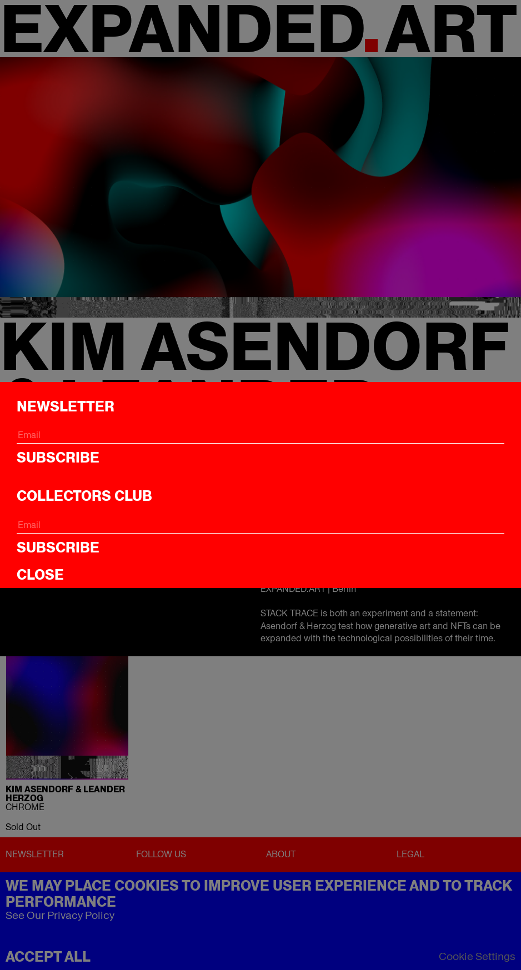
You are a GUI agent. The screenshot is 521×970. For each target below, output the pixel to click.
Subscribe (58, 457)
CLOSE (40, 574)
